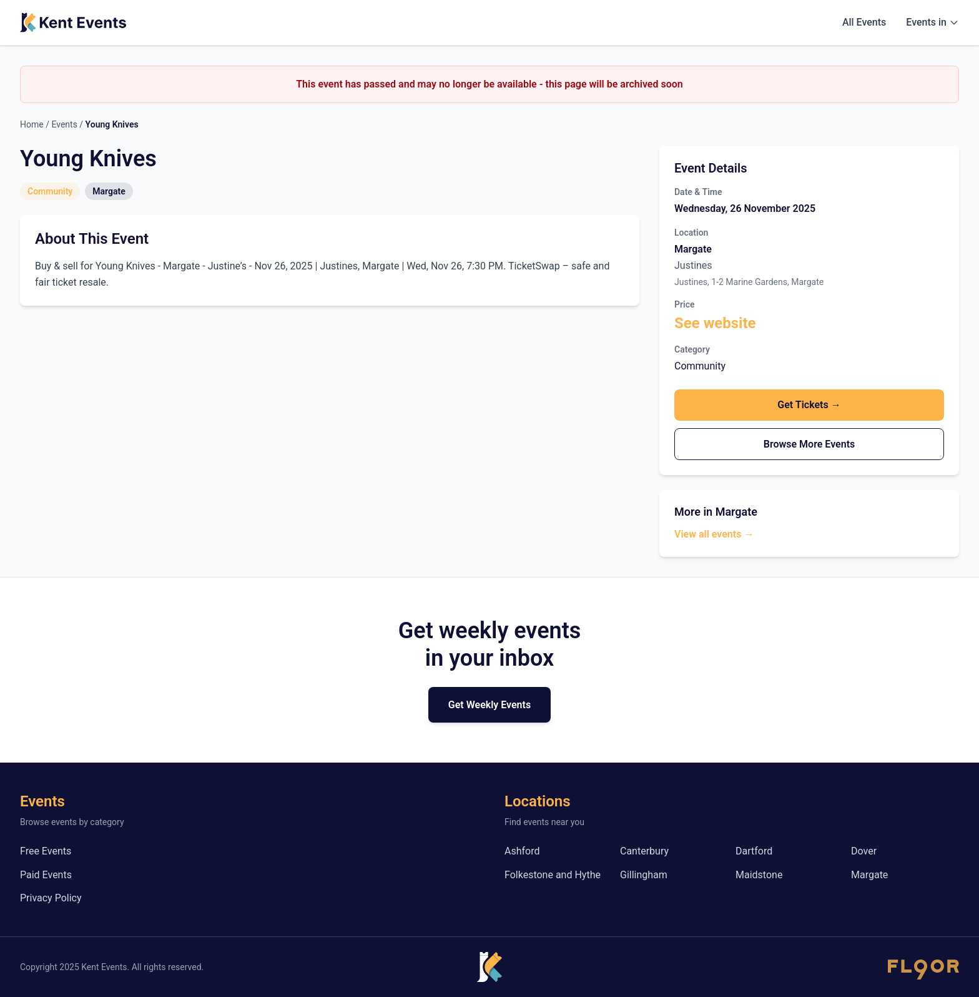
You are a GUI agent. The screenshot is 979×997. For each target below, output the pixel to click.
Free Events (45, 851)
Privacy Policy (51, 898)
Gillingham (643, 875)
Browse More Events (809, 444)
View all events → (714, 534)
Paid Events (46, 875)
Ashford (522, 851)
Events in (932, 22)
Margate (869, 875)
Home (32, 124)
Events (64, 124)
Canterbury (644, 851)
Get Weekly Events (489, 705)
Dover (864, 851)
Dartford (753, 851)
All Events (864, 22)
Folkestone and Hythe (552, 875)
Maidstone (758, 875)
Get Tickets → (808, 405)
